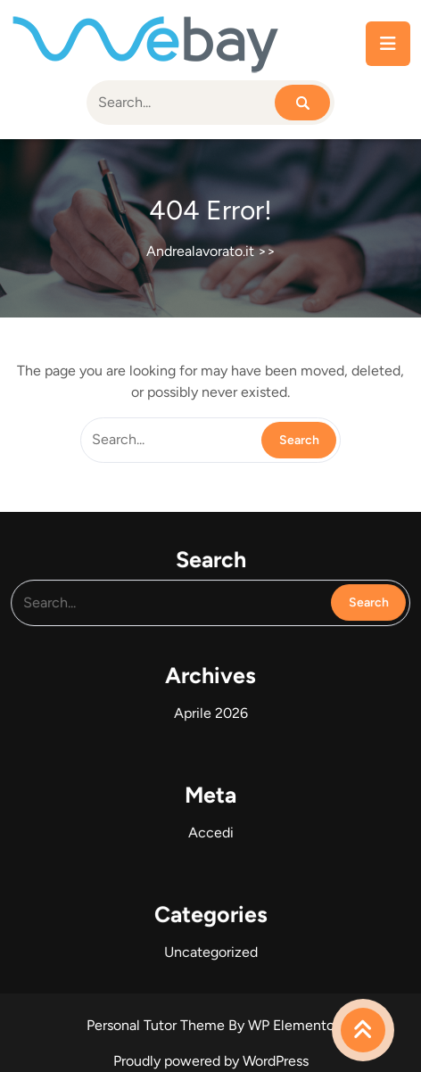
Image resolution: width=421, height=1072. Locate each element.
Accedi (210, 829)
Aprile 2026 (210, 712)
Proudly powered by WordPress (211, 1060)
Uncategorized (210, 947)
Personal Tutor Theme (157, 1025)
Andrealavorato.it (200, 251)
